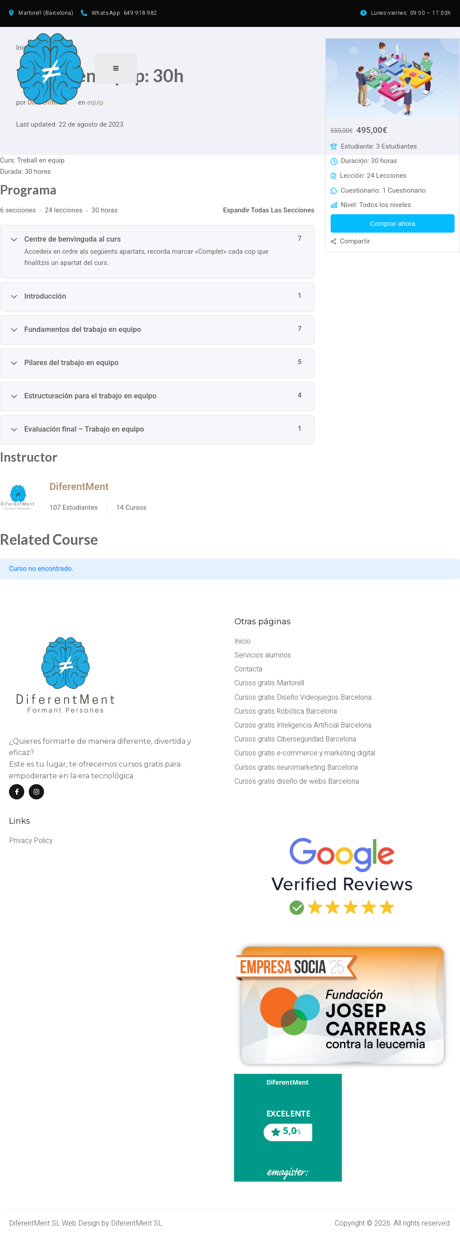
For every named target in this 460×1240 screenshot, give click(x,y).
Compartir (355, 243)
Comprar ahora (393, 225)
